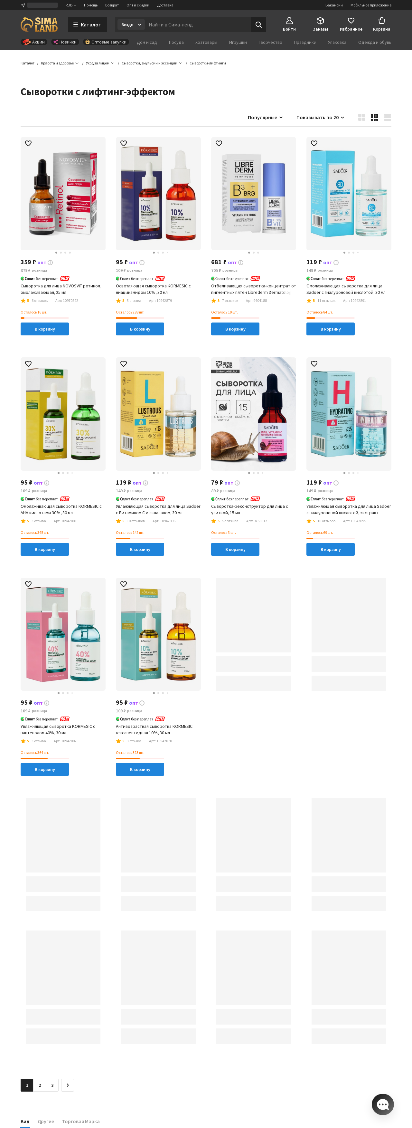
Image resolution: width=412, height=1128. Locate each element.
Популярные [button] (266, 117)
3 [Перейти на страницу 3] (52, 1085)
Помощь (91, 5)
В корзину (45, 329)
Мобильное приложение (371, 5)
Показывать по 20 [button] (320, 117)
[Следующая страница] (67, 1085)
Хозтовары (206, 42)
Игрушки (238, 42)
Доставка (165, 5)
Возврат (112, 5)
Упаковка (337, 42)
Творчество (270, 42)
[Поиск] (258, 24)
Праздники (305, 42)
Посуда (176, 42)
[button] (208, 63)
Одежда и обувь (374, 42)
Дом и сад (147, 42)
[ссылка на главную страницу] (39, 24)
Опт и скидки (137, 5)
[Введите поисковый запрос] (198, 24)
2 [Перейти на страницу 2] (40, 1085)
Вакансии (334, 5)
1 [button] (27, 1085)
